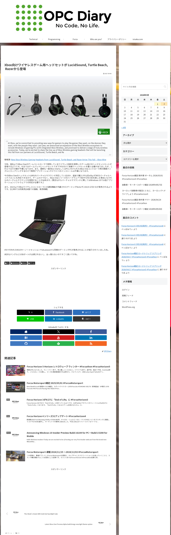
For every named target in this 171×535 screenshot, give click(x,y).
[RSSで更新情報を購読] (80, 325)
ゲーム (31, 263)
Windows (15, 263)
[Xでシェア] (13, 312)
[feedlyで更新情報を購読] (74, 325)
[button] (104, 312)
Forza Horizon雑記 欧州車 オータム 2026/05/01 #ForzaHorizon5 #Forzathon (142, 177)
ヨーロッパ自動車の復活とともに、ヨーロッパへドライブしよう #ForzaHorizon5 (144, 192)
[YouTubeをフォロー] (58, 325)
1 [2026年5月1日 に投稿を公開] (157, 103)
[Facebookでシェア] (31, 312)
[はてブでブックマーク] (49, 312)
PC (7, 263)
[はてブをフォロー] (53, 325)
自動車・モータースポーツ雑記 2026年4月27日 (142, 184)
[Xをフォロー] (42, 325)
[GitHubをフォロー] (69, 325)
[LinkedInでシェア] (85, 312)
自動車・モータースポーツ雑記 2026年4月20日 (142, 208)
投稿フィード (127, 295)
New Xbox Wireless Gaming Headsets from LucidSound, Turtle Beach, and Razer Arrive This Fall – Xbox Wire (58, 159)
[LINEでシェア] (67, 312)
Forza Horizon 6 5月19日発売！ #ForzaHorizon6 (142, 225)
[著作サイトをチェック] (36, 325)
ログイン (126, 289)
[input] (144, 87)
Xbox (23, 263)
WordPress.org (128, 307)
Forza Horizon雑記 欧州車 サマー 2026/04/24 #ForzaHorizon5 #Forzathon (141, 201)
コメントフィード (129, 301)
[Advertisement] (58, 55)
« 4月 (123, 127)
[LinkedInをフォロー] (64, 325)
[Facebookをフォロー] (47, 325)
